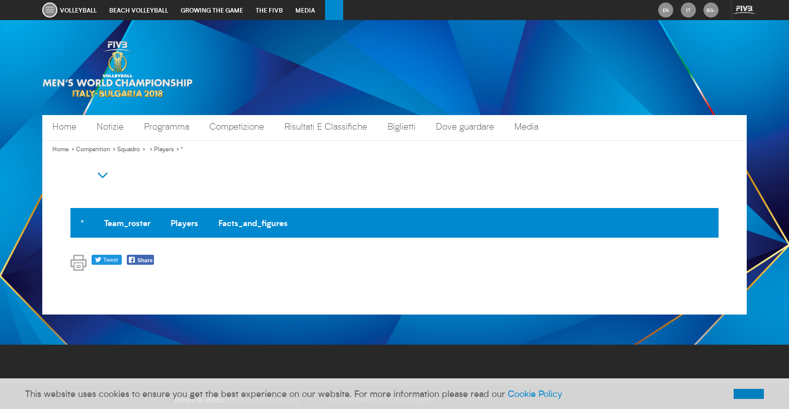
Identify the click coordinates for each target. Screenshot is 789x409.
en (666, 10)
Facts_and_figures (253, 222)
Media (526, 126)
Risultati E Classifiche (325, 126)
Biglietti (401, 126)
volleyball (78, 10)
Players (164, 149)
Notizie (110, 126)
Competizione (236, 126)
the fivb (269, 10)
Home (64, 126)
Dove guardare (465, 126)
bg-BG (711, 12)
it (688, 10)
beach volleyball (138, 10)
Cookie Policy (535, 393)
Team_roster (127, 222)
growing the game (212, 10)
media (305, 10)
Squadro (128, 149)
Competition (93, 149)
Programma (166, 126)
